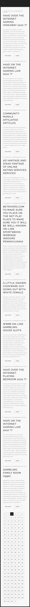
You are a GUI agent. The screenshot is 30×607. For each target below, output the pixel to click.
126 (5, 587)
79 (8, 559)
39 (15, 534)
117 (15, 580)
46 (19, 538)
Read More (8, 55)
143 (22, 594)
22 (18, 524)
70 (18, 552)
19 (8, 524)
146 (12, 597)
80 (11, 559)
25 (8, 527)
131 (22, 587)
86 (11, 562)
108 (5, 576)
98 (11, 569)
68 (11, 552)
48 (4, 541)
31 (8, 531)
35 (22, 531)
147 (15, 597)
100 (19, 569)
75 (15, 555)
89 (22, 562)
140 (12, 594)
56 (11, 545)
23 (22, 524)
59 (22, 545)
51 (15, 541)
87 (15, 562)
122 (12, 583)
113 (22, 576)
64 (19, 548)
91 (8, 566)
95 (22, 566)
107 (22, 573)
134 (12, 590)
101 (22, 569)
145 (8, 597)
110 (12, 576)
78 (4, 559)
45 (15, 538)
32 (11, 531)
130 (19, 587)
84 (4, 562)
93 (15, 566)
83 (22, 559)
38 (11, 534)
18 (4, 524)
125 (22, 583)
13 (8, 520)
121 (8, 583)
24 (4, 527)
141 (15, 594)
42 (4, 538)
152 (12, 601)
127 (8, 587)
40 (19, 534)
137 (22, 590)
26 (11, 527)
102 (5, 573)
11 (22, 517)
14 (11, 520)
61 (8, 548)
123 (15, 583)
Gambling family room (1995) (12, 472)
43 (8, 538)
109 (8, 576)
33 (15, 531)
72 (4, 555)
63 (15, 548)
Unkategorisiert (19, 11)
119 (22, 580)
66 (5, 552)
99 (15, 569)
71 (22, 552)
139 (8, 594)
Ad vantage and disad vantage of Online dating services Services (14, 167)
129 (15, 587)
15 (15, 520)
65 (22, 548)
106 (19, 573)
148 (19, 597)
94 (19, 566)
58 (19, 545)
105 (15, 573)
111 (15, 576)
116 (12, 580)
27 (15, 527)
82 (18, 559)
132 (5, 590)
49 (8, 541)
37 (8, 534)
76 (19, 555)
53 (22, 541)
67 (8, 552)
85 (8, 562)
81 (15, 559)
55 (8, 545)
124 (19, 583)
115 (8, 580)
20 (11, 524)
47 (22, 538)
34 (18, 531)
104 (12, 573)
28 (18, 527)
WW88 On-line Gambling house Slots (13, 327)
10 (18, 517)
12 (4, 520)
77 (22, 555)
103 (8, 573)
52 (18, 541)
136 (19, 590)
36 (4, 534)
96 (5, 569)
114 (5, 580)
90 (4, 566)
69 (15, 552)
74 (11, 555)
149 (22, 597)
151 (8, 601)
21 (15, 524)
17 (22, 520)
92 (11, 566)
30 (4, 531)
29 (22, 527)
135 (15, 590)
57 (15, 545)
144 (5, 597)
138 (5, 594)
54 (4, 545)
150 (5, 601)
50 (11, 541)
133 (8, 590)
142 (19, 594)
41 (22, 534)
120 (5, 583)
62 (11, 548)
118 (19, 580)
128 (12, 587)
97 (8, 569)
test (6, 12)
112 (19, 576)
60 (4, 548)
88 (19, 562)
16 (19, 520)
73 (8, 555)
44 (11, 538)
